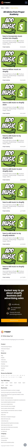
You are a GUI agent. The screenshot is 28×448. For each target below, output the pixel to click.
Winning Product (4, 366)
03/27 (24, 382)
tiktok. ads (3, 414)
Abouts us (3, 436)
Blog (2, 355)
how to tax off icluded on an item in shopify (10, 390)
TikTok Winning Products (6, 346)
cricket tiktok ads (4, 421)
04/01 (2, 382)
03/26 (2, 385)
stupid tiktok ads (4, 412)
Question (3, 368)
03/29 (15, 382)
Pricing (2, 350)
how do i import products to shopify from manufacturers (13, 400)
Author (7, 8)
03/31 (7, 382)
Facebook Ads (4, 361)
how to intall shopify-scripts (7, 398)
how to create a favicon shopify (7, 408)
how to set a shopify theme (7, 404)
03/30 (11, 382)
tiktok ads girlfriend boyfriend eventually (9, 423)
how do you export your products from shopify (11, 392)
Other (20, 377)
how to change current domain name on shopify (11, 410)
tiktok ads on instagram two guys (8, 416)
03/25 (7, 385)
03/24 (11, 385)
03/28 (19, 382)
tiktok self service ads (5, 418)
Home (2, 8)
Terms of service (4, 438)
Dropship (3, 364)
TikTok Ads (3, 359)
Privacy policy (4, 440)
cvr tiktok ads (4, 431)
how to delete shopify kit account (8, 402)
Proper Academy (14, 8)
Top (25, 444)
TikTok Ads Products (5, 348)
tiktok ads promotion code (6, 425)
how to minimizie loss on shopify (8, 406)
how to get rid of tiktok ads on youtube (9, 427)
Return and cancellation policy (7, 442)
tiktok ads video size (5, 429)
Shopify (2, 357)
